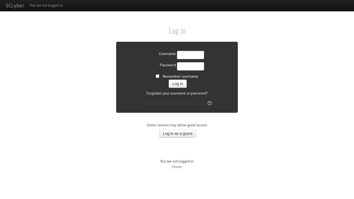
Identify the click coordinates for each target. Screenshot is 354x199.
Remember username (180, 76)
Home (177, 166)
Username (167, 53)
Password (168, 64)
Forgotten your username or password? (177, 93)
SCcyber (15, 5)
